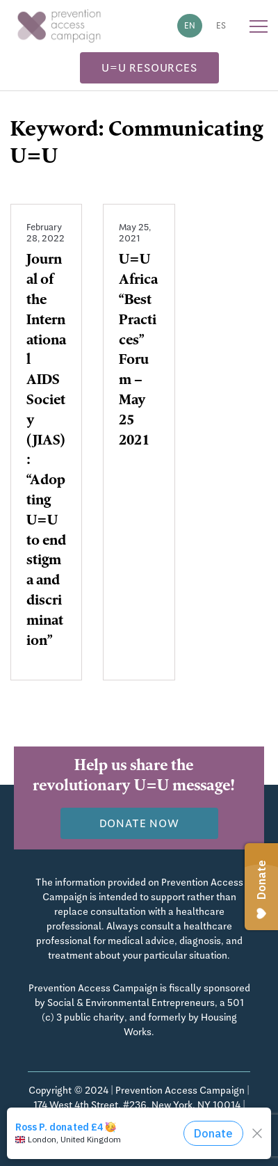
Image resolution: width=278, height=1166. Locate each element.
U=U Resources (149, 67)
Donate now (139, 823)
